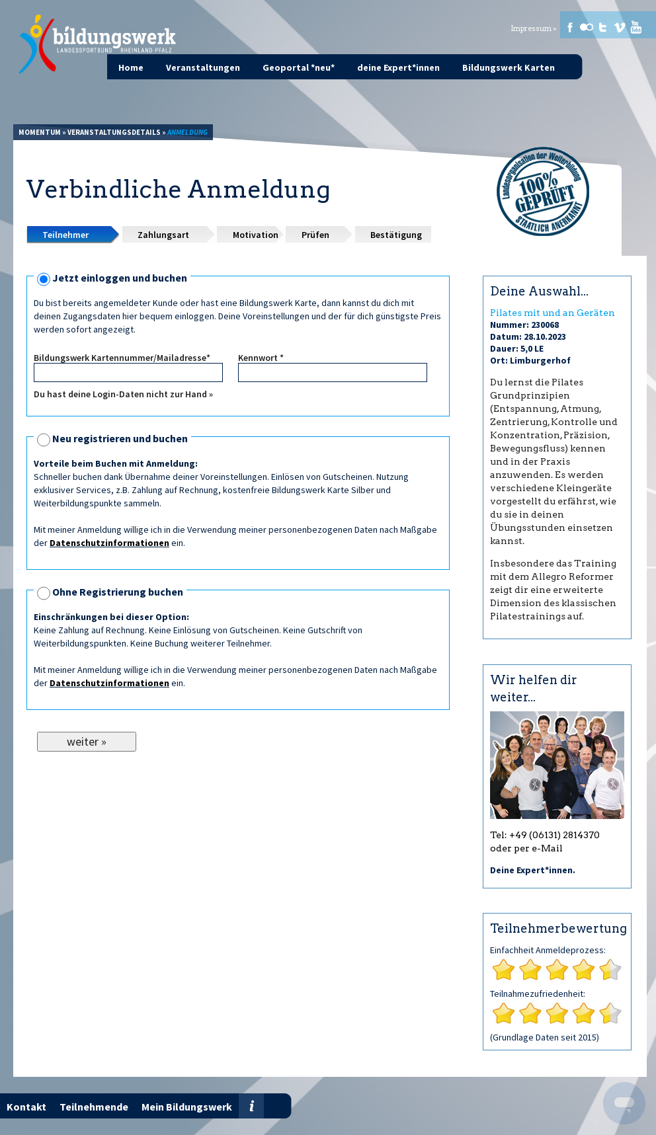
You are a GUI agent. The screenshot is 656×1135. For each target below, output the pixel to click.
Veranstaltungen (203, 67)
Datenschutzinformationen (109, 543)
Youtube (636, 27)
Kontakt (26, 1106)
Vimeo (619, 27)
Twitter (603, 27)
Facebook (570, 27)
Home (131, 67)
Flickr (586, 27)
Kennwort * (261, 357)
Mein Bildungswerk (187, 1106)
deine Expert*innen (398, 67)
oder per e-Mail (526, 848)
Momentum (40, 132)
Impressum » (534, 28)
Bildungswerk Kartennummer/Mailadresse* (122, 357)
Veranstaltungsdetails (114, 132)
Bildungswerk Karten (508, 67)
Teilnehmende (94, 1106)
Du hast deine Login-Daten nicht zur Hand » (123, 394)
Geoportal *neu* (299, 67)
